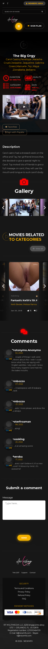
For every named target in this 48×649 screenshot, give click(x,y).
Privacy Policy (24, 592)
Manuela (22, 66)
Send (24, 538)
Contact (33, 573)
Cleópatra (16, 62)
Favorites (11, 127)
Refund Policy (24, 595)
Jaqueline (29, 62)
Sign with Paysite (14, 132)
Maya (36, 66)
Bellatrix (31, 69)
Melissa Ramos (30, 304)
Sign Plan (34, 26)
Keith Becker (17, 304)
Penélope (26, 59)
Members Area (34, 3)
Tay (30, 66)
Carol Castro (13, 59)
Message (8, 497)
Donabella (19, 69)
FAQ (24, 599)
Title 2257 (15, 573)
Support (24, 573)
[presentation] (3, 207)
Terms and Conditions (24, 588)
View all (38, 249)
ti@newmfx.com (23, 633)
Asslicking (15, 296)
